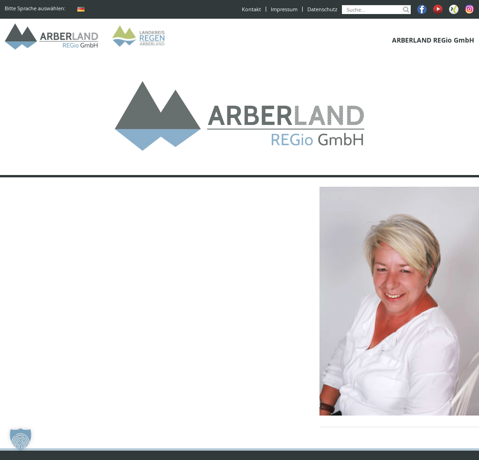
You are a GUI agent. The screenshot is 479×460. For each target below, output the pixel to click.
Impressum (284, 9)
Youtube (438, 9)
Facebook (422, 9)
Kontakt (251, 9)
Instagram (469, 9)
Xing (453, 9)
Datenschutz (322, 9)
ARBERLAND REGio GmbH (51, 36)
